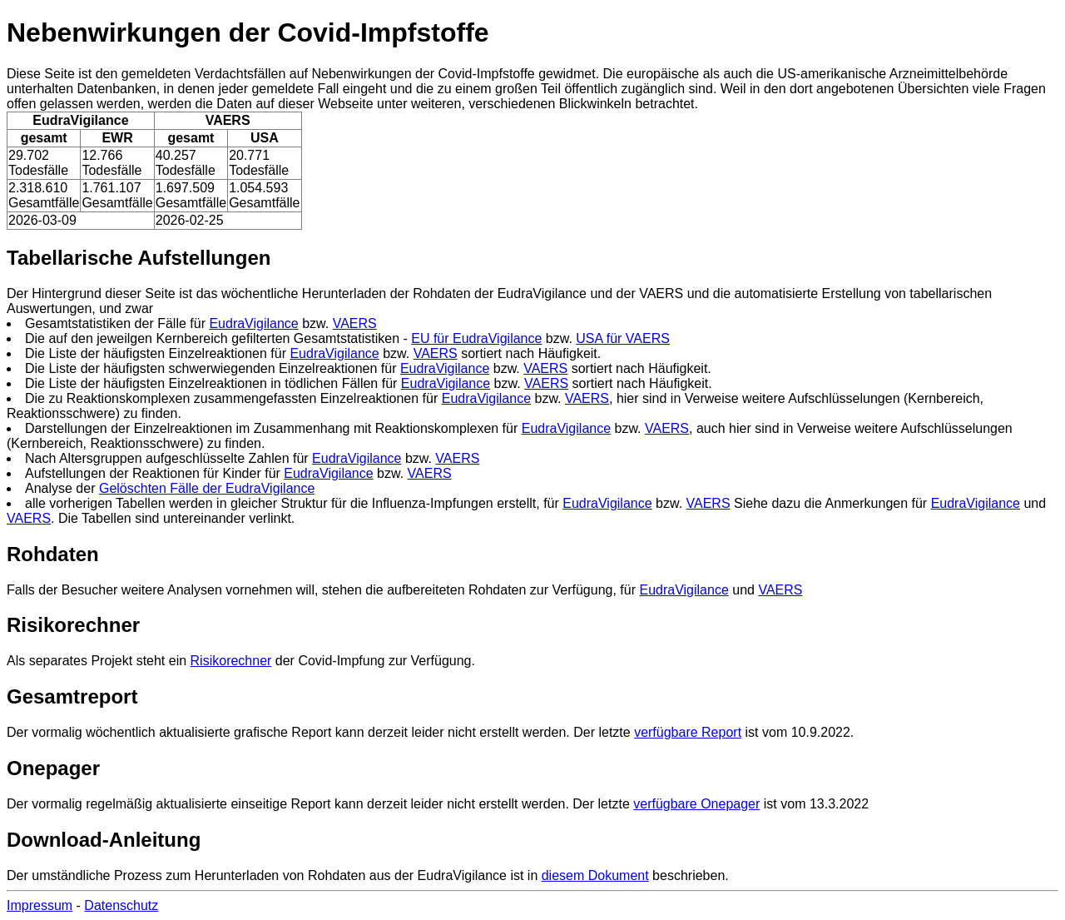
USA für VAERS (623, 338)
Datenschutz (121, 905)
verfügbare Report (687, 732)
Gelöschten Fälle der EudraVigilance (207, 488)
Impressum (39, 905)
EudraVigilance (253, 323)
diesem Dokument (595, 875)
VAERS (355, 323)
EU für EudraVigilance (476, 338)
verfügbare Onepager (696, 804)
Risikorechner (231, 661)
